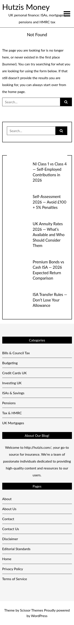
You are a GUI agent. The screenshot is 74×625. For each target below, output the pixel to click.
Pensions (9, 403)
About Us (9, 509)
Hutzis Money (26, 7)
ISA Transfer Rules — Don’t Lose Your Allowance (50, 300)
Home (6, 559)
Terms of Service (14, 579)
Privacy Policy (12, 569)
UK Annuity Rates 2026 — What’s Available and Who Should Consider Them (49, 234)
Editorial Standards (16, 549)
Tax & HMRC (12, 413)
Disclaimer (10, 539)
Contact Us (10, 529)
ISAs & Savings (13, 393)
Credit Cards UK (14, 373)
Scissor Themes (31, 610)
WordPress (39, 616)
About (7, 499)
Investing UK (12, 383)
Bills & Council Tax (16, 353)
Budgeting (10, 363)
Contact (8, 519)
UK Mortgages (13, 423)
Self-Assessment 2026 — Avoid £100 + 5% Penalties (49, 202)
